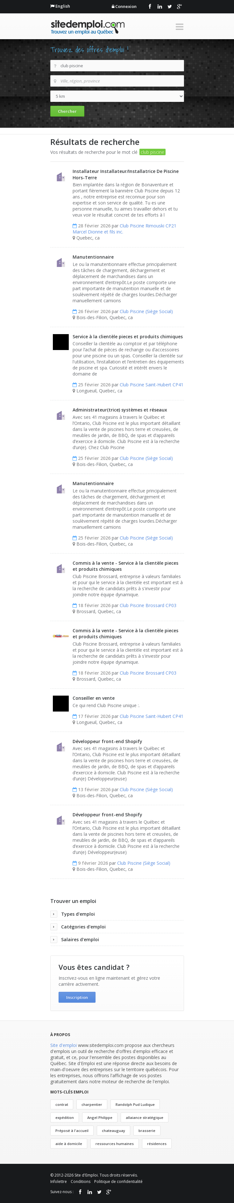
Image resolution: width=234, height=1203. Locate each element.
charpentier (92, 1104)
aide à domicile (68, 1143)
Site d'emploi (63, 1045)
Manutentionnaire (93, 257)
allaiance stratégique (144, 1117)
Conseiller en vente (94, 698)
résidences (157, 1143)
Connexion (126, 6)
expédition (64, 1117)
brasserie (146, 1130)
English (62, 6)
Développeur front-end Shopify (107, 741)
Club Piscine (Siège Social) (146, 311)
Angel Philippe (99, 1117)
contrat (61, 1104)
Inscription (77, 997)
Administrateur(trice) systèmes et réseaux (120, 410)
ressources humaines (115, 1143)
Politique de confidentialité (118, 1181)
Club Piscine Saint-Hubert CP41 (151, 385)
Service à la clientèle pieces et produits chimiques (128, 336)
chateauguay (113, 1130)
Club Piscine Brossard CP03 (148, 605)
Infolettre (58, 1181)
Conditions (80, 1181)
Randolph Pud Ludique (135, 1104)
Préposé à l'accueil (72, 1130)
